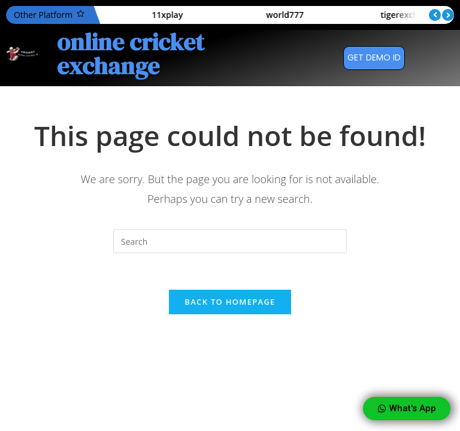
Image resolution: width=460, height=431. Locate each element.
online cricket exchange (130, 54)
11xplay (197, 14)
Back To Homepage (229, 301)
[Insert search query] (230, 241)
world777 (315, 14)
